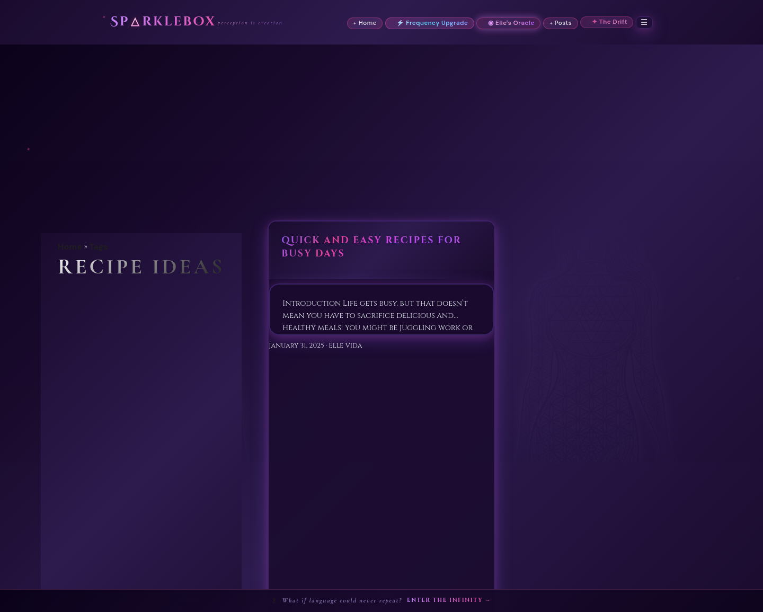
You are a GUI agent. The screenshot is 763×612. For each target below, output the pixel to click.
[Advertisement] (381, 124)
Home (70, 246)
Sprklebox (163, 22)
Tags (98, 246)
